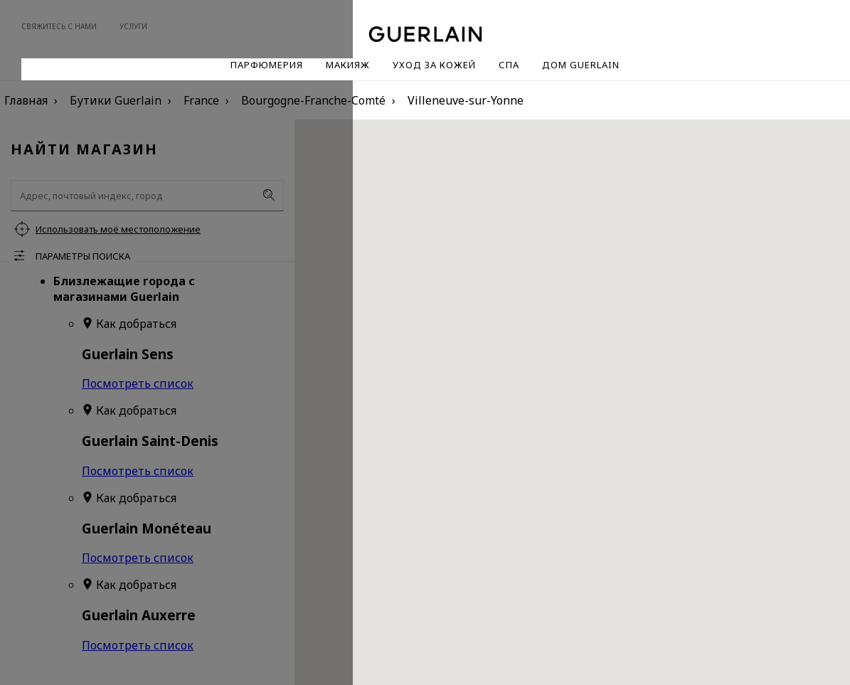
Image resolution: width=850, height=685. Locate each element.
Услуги (133, 26)
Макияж (348, 64)
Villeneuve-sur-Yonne (466, 100)
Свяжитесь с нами (59, 26)
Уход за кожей (434, 64)
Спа (509, 64)
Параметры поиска (83, 256)
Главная (26, 100)
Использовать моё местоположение (118, 229)
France (201, 100)
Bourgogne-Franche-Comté (313, 100)
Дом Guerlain (581, 64)
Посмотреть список (137, 383)
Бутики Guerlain (115, 100)
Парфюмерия (266, 64)
